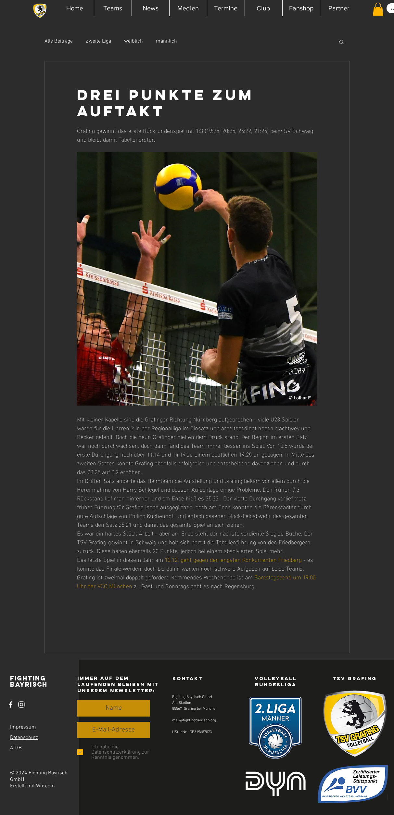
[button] (113, 8)
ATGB (16, 748)
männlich (166, 41)
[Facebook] (10, 704)
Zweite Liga (98, 41)
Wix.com (45, 786)
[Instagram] (21, 704)
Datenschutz (24, 737)
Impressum (23, 727)
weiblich (133, 41)
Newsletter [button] (131, 690)
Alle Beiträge (58, 41)
